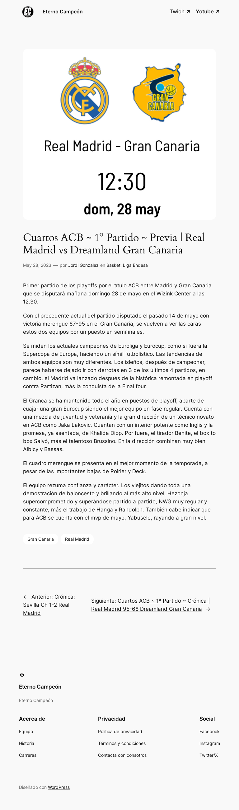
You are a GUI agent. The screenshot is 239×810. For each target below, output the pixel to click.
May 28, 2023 (37, 265)
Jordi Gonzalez (83, 265)
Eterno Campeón (63, 11)
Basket (113, 265)
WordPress (59, 787)
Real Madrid (77, 539)
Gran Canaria (40, 539)
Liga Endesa (135, 265)
